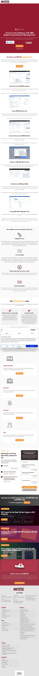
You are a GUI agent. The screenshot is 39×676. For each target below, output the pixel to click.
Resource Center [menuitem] (5, 660)
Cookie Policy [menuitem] (4, 628)
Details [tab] (19, 333)
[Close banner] (37, 330)
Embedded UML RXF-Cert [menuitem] (25, 620)
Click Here (27, 502)
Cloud (5, 473)
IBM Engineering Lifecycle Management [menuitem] (27, 635)
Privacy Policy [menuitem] (4, 622)
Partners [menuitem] (4, 614)
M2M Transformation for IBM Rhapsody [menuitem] (27, 624)
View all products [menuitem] (23, 638)
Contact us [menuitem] (4, 617)
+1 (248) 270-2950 (18, 602)
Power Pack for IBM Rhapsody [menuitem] (26, 625)
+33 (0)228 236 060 (7, 601)
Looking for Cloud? (19, 48)
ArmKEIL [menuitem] (22, 633)
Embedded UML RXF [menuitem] (24, 619)
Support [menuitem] (3, 659)
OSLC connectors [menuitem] (23, 609)
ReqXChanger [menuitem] (23, 614)
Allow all (31, 346)
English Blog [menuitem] (4, 662)
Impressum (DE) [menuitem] (5, 625)
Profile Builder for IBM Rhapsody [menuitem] (26, 627)
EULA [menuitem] (3, 627)
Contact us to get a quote (29, 490)
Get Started (19, 395)
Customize (19, 346)
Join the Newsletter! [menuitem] (6, 615)
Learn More (4, 519)
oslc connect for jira (5, 508)
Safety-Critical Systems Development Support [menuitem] (9, 651)
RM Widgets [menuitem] (22, 632)
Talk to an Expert (19, 582)
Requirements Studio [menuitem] (24, 617)
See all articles (4, 522)
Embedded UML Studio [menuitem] (24, 622)
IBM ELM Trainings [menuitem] (5, 646)
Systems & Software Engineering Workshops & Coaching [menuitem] (8, 648)
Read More (19, 417)
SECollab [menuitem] (22, 612)
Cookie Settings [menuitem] (5, 630)
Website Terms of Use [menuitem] (6, 624)
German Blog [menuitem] (4, 664)
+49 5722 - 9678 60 (31, 599)
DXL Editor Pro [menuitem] (23, 615)
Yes (5, 481)
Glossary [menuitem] (4, 667)
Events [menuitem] (3, 665)
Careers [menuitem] (3, 612)
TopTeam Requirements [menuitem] (24, 637)
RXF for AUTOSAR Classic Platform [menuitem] (27, 630)
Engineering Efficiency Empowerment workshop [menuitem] (9, 654)
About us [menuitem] (4, 609)
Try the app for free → (29, 487)
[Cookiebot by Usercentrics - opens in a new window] (31, 330)
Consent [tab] (6, 333)
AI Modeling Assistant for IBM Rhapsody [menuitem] (27, 629)
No (9, 481)
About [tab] (32, 333)
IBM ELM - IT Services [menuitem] (6, 644)
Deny (7, 346)
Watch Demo (19, 373)
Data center (12, 473)
